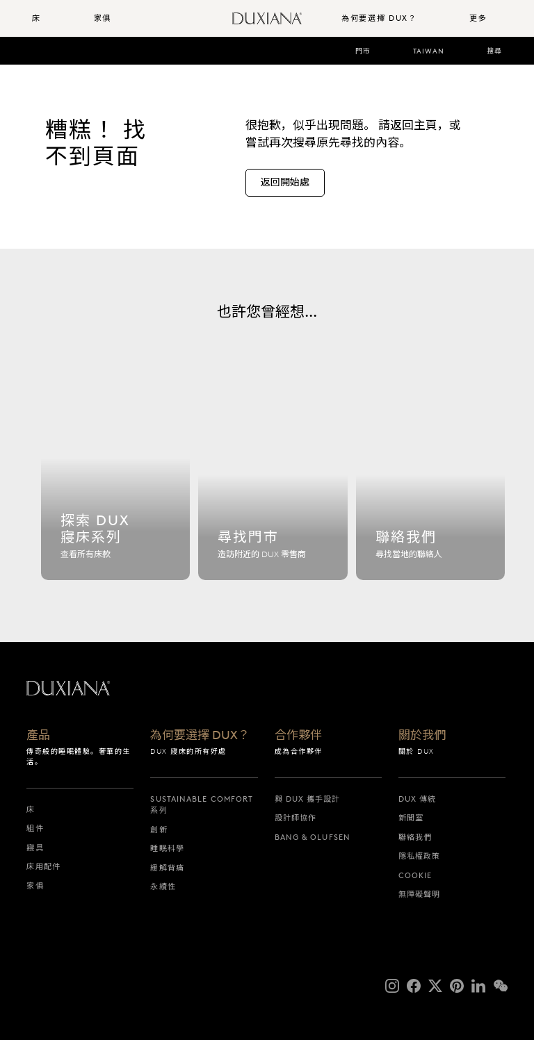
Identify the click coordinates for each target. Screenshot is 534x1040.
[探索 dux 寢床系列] (115, 489)
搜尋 (494, 51)
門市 (363, 51)
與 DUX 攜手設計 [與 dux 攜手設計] (308, 799)
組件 (34, 828)
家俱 (34, 886)
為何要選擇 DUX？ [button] (379, 18)
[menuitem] (57, 18)
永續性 (162, 886)
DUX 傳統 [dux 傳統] (417, 799)
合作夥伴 (298, 735)
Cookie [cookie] (415, 875)
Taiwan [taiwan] (428, 51)
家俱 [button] (102, 18)
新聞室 (410, 818)
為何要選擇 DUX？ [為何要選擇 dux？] (200, 735)
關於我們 (422, 735)
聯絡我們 (415, 837)
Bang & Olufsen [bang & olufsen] (312, 837)
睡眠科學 (167, 848)
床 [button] (36, 18)
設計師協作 (296, 818)
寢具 (34, 847)
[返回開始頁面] (267, 18)
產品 (38, 735)
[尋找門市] (272, 489)
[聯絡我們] (430, 489)
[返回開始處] (285, 183)
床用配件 (43, 866)
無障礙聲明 (419, 894)
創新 (158, 829)
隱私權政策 (419, 856)
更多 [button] (478, 18)
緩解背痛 (167, 868)
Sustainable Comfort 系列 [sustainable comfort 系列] (201, 805)
